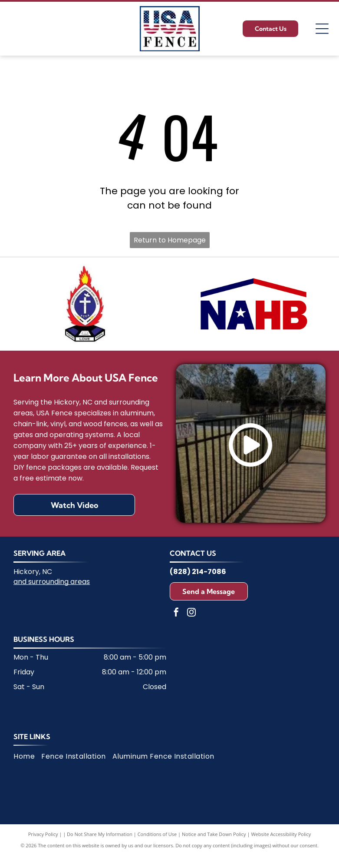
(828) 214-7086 (198, 572)
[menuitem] (27, 756)
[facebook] (176, 613)
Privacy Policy (43, 834)
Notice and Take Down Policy (214, 834)
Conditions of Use (157, 834)
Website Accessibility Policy (281, 834)
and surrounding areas (51, 582)
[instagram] (191, 613)
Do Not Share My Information (99, 834)
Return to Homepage (170, 240)
